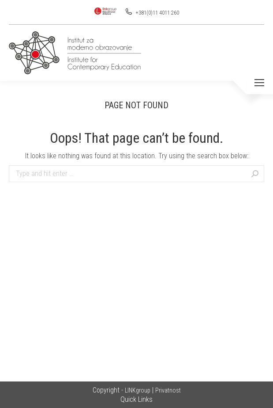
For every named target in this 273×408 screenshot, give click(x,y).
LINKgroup (137, 390)
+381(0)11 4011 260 (157, 13)
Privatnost (168, 390)
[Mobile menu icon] (259, 83)
